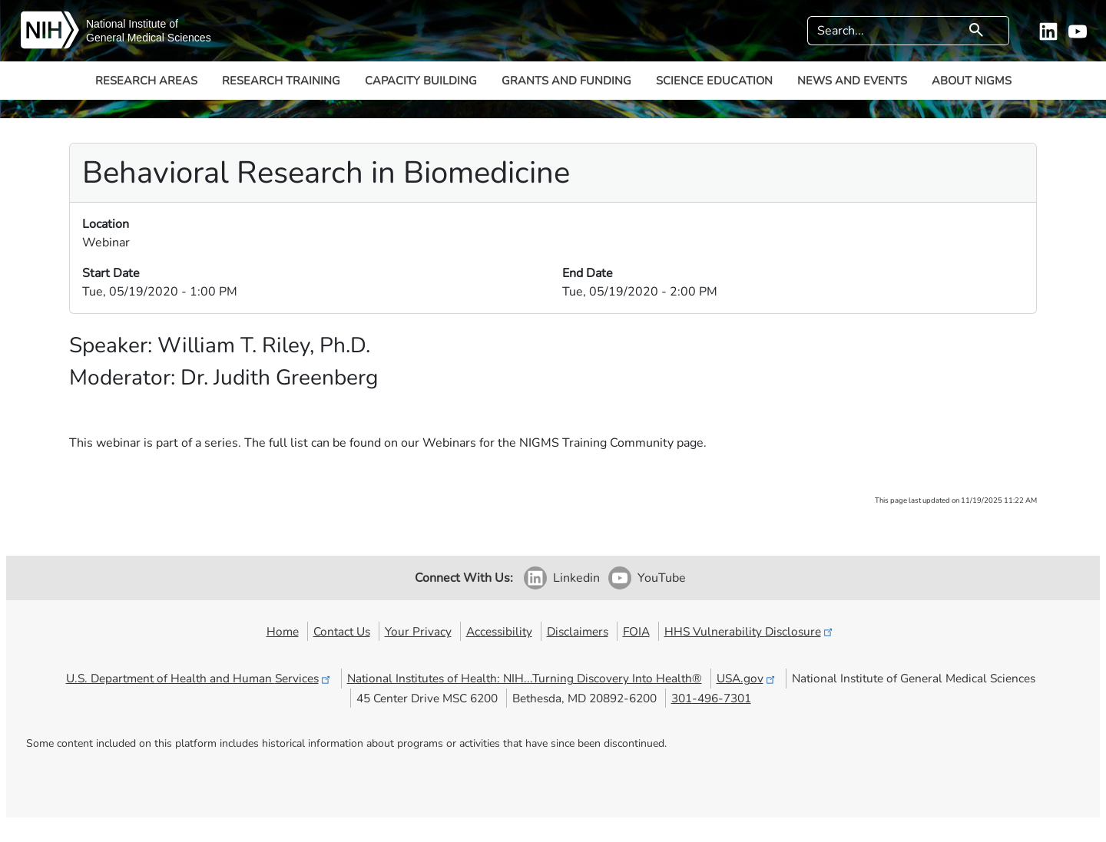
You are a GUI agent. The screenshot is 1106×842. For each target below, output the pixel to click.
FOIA (636, 631)
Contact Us (341, 631)
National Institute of (132, 24)
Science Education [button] (714, 80)
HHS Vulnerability (749, 631)
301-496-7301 (711, 698)
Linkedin (576, 578)
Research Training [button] (281, 80)
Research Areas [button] (146, 80)
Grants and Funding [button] (566, 80)
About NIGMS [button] (972, 80)
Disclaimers (577, 631)
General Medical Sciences (148, 37)
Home (283, 631)
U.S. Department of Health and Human (199, 678)
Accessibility (499, 631)
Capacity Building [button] (421, 80)
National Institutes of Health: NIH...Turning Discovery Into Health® (524, 678)
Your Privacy (418, 631)
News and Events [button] (852, 80)
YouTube (661, 578)
